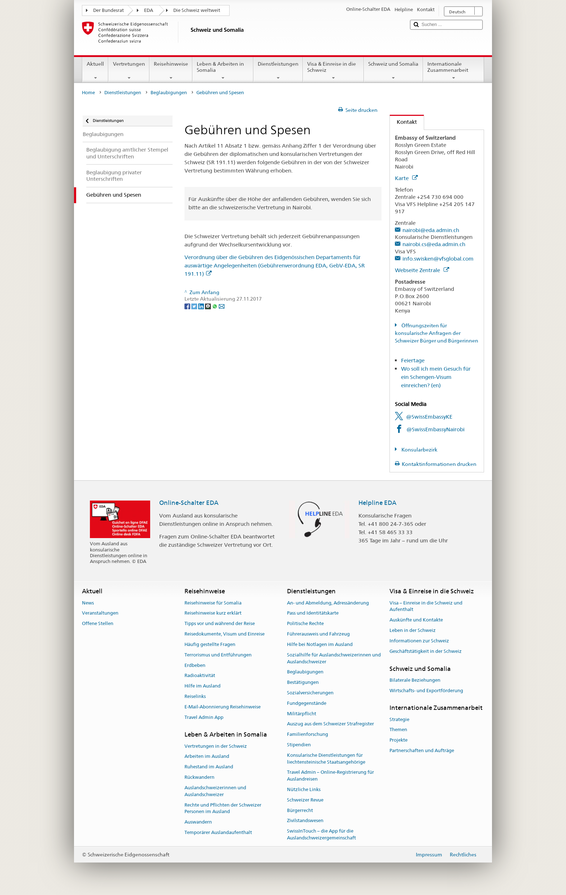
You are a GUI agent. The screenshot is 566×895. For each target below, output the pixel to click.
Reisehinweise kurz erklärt (212, 613)
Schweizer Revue (305, 800)
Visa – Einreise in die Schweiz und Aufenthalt (425, 606)
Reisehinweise (171, 70)
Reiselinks (195, 696)
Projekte (398, 740)
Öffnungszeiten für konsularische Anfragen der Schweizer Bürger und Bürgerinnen (436, 333)
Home (88, 92)
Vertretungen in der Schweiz (215, 746)
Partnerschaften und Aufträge (421, 750)
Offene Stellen (97, 623)
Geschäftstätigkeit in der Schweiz (425, 651)
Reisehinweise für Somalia (212, 603)
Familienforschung (307, 734)
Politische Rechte (305, 623)
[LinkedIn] (201, 306)
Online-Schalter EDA (188, 502)
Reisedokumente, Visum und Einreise (224, 634)
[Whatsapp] (215, 306)
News (88, 603)
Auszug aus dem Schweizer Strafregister (330, 724)
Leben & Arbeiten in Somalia (223, 70)
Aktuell (95, 70)
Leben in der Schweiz (412, 630)
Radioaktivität (199, 675)
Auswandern (198, 822)
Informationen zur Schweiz (419, 640)
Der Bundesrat (108, 10)
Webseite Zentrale (422, 270)
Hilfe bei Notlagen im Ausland (320, 644)
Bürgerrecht (300, 810)
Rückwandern (199, 777)
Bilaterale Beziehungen (414, 680)
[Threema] (208, 306)
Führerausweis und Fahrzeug (318, 634)
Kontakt (403, 121)
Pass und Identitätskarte (313, 613)
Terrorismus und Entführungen (218, 655)
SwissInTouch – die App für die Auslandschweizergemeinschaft (321, 835)
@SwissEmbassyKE (429, 416)
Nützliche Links (304, 789)
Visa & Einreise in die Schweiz (333, 70)
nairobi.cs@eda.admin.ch (433, 244)
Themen (398, 730)
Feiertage (413, 360)
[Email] (222, 306)
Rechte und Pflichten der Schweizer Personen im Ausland (222, 808)
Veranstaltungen (100, 613)
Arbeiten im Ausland (206, 756)
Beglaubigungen (169, 92)
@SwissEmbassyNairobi (435, 429)
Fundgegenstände (306, 703)
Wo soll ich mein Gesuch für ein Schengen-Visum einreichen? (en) (436, 377)
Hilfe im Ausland (202, 686)
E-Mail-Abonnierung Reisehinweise (222, 707)
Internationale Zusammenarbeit (453, 70)
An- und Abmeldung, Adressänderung (328, 603)
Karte (406, 178)
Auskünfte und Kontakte (416, 620)
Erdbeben (194, 665)
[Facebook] (187, 306)
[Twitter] (194, 306)
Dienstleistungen (278, 70)
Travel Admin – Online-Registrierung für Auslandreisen (330, 776)
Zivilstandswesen (305, 821)
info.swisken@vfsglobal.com (438, 258)
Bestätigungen (303, 682)
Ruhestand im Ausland (208, 767)
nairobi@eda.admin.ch (430, 230)
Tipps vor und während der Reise (219, 623)
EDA (148, 10)
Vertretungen (129, 70)
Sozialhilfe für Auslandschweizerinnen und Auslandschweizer (334, 658)
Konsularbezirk (418, 450)
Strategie (399, 719)
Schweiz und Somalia (393, 70)
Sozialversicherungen (310, 692)
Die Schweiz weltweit (196, 10)
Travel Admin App (203, 717)
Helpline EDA (377, 502)
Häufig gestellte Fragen (209, 644)
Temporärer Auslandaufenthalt (218, 832)
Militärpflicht (301, 713)
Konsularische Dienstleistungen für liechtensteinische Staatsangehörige (326, 758)
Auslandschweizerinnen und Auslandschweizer (215, 791)
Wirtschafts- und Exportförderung (426, 690)
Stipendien (299, 744)
